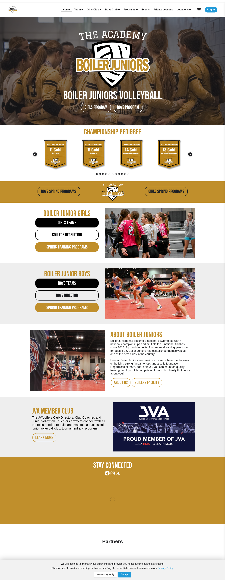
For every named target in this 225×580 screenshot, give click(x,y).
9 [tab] (122, 174)
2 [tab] (100, 174)
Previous (35, 154)
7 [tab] (116, 174)
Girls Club (93, 9)
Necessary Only (105, 574)
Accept (124, 574)
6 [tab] (113, 174)
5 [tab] (109, 174)
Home (66, 9)
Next (190, 154)
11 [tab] (128, 174)
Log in (211, 9)
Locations (183, 9)
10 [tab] (125, 174)
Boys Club (111, 9)
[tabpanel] (56, 154)
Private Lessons (163, 9)
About (77, 9)
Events (145, 9)
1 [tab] (97, 174)
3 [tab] (103, 174)
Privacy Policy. (166, 568)
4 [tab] (106, 174)
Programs (130, 9)
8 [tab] (119, 174)
